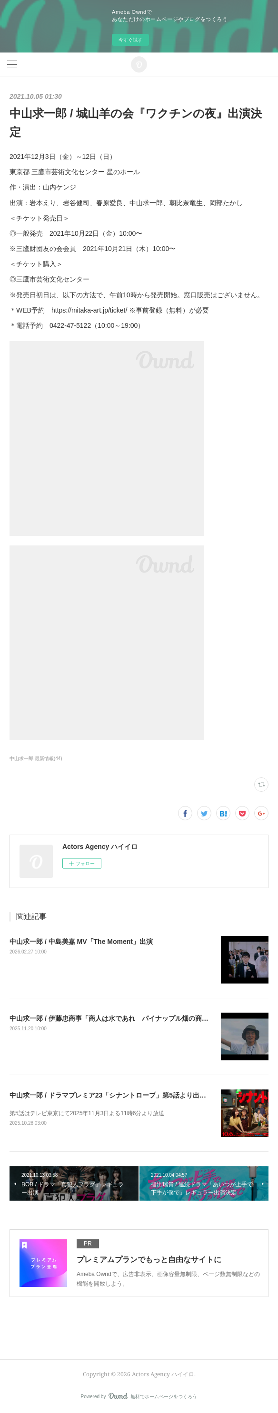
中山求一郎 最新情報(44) (36, 758)
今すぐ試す (130, 39)
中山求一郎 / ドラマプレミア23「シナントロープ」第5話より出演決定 (114, 1095)
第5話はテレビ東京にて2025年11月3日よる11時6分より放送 (87, 1113)
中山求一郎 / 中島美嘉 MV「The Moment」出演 (81, 941)
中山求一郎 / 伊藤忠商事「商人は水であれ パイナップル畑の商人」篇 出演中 (127, 1018)
